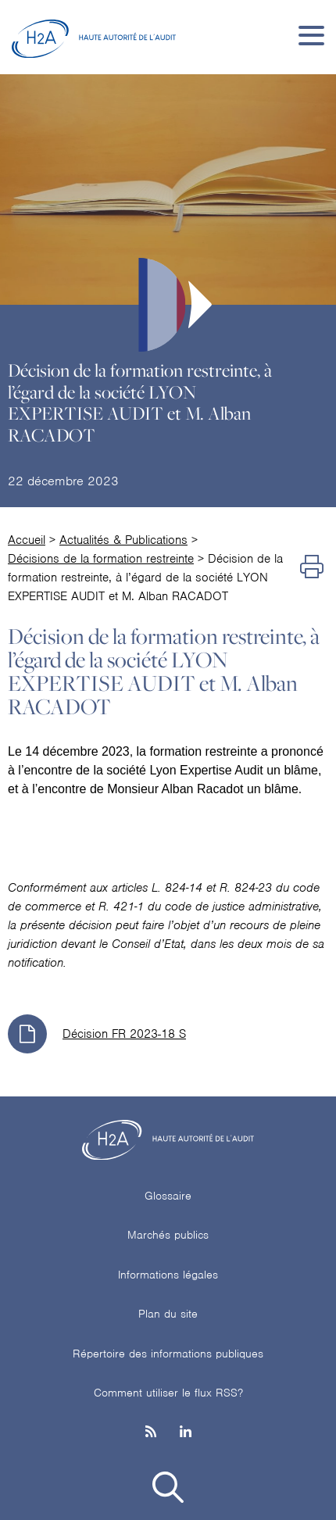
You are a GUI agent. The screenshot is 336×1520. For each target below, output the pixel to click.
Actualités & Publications (123, 540)
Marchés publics (168, 1235)
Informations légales (168, 1275)
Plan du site (168, 1314)
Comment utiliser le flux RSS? (168, 1393)
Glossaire (168, 1196)
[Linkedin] (185, 1433)
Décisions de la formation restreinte (101, 559)
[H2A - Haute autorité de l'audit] (94, 35)
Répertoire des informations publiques (168, 1354)
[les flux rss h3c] (150, 1433)
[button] (168, 1490)
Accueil (26, 540)
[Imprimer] (311, 568)
